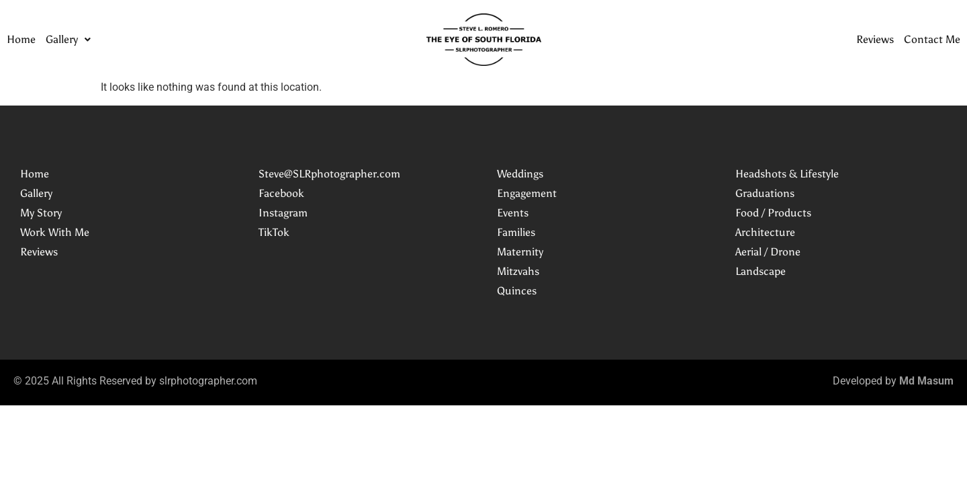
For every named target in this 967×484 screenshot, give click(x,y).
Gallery (68, 39)
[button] (68, 39)
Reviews (875, 39)
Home (21, 39)
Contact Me (932, 39)
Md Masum (926, 380)
